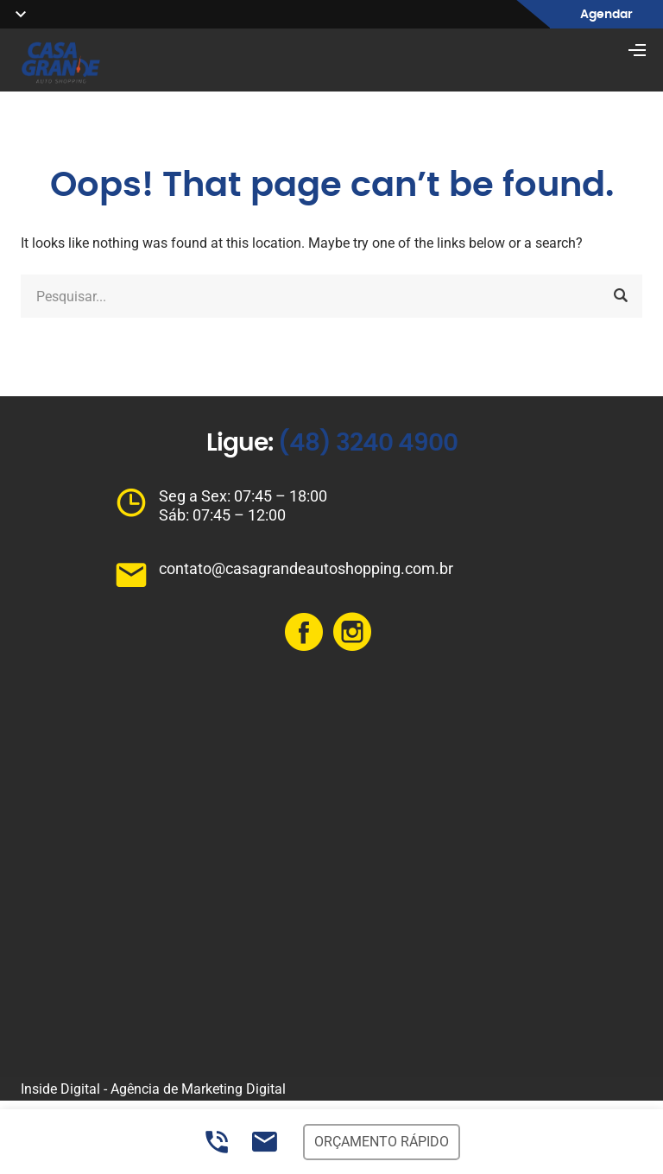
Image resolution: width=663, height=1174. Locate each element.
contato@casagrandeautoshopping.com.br (306, 568)
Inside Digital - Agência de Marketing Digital (153, 1089)
